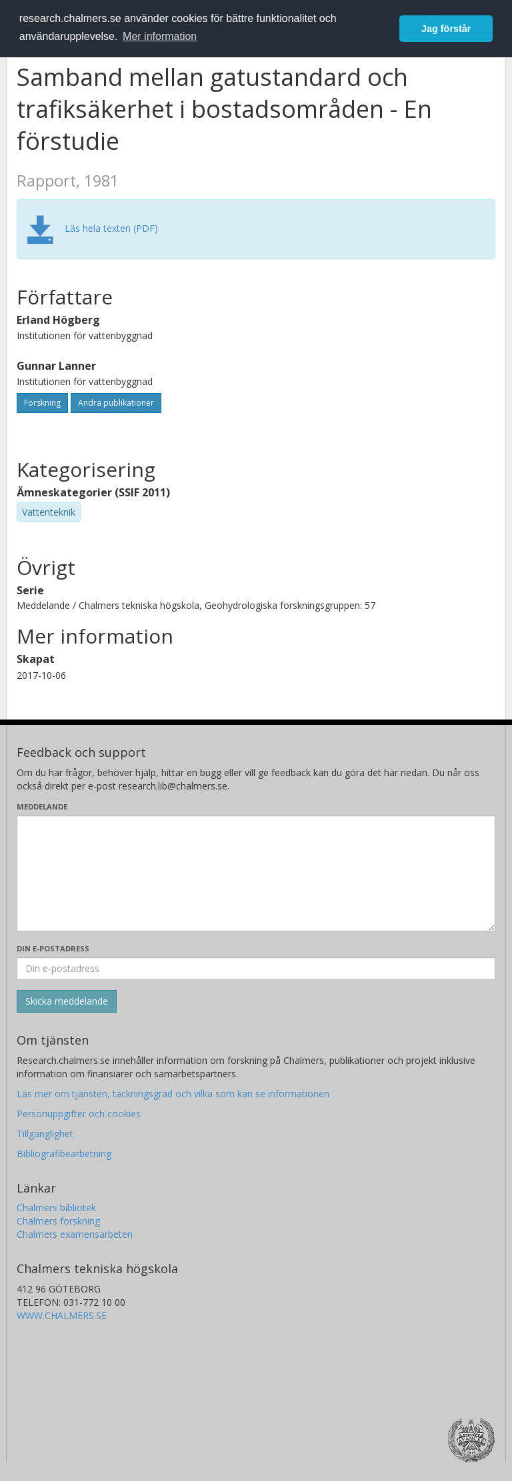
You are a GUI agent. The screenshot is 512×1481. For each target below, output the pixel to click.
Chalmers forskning (58, 1221)
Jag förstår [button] (446, 28)
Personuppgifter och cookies (79, 1113)
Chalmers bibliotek (56, 1207)
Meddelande (42, 806)
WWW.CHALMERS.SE (62, 1315)
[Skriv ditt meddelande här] (256, 873)
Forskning (42, 402)
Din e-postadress (53, 948)
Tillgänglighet (45, 1133)
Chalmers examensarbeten (75, 1234)
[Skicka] (67, 1001)
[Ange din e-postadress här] (256, 968)
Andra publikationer (116, 402)
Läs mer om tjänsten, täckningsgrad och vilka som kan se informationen (173, 1093)
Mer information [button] (160, 36)
